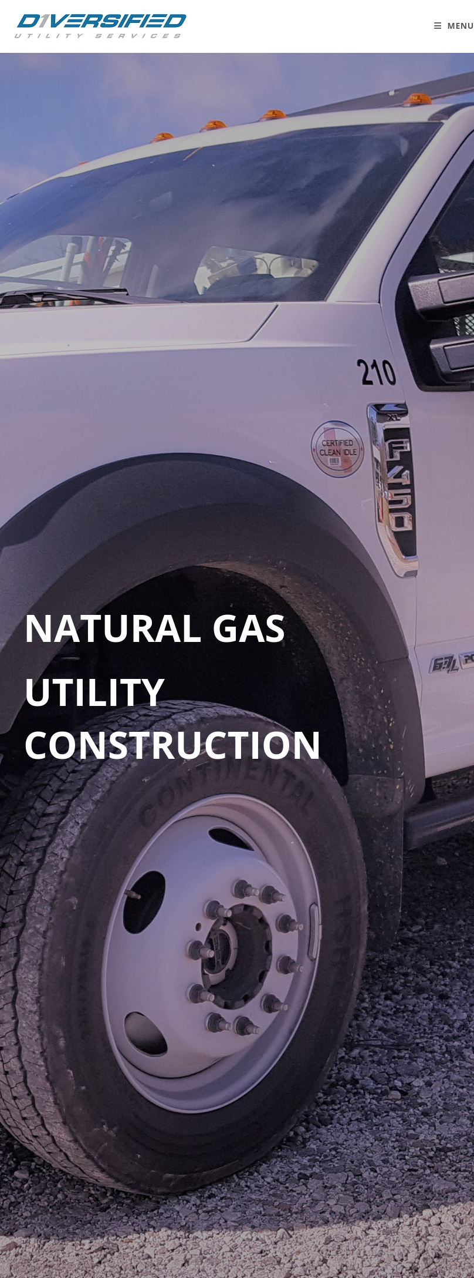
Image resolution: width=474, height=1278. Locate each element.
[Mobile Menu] (454, 25)
